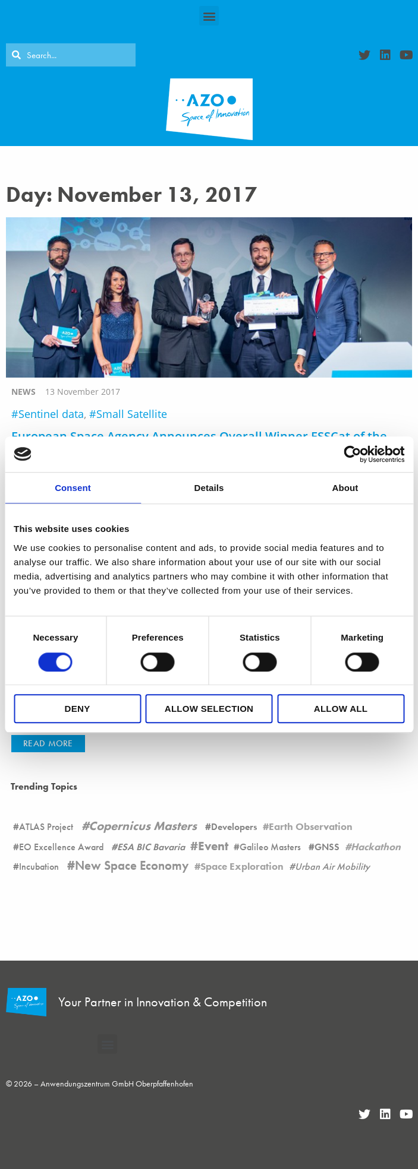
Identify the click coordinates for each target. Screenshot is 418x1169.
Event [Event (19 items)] (213, 846)
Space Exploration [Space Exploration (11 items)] (242, 866)
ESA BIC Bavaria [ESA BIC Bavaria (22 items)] (151, 847)
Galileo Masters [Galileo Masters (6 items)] (270, 847)
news (23, 391)
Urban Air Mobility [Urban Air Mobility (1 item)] (332, 866)
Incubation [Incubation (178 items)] (39, 866)
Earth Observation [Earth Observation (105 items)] (311, 826)
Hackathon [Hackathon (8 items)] (376, 846)
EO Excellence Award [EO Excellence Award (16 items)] (61, 847)
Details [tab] (209, 488)
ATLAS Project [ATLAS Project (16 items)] (46, 826)
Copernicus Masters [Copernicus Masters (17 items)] (143, 826)
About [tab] (345, 488)
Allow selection (209, 709)
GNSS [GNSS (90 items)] (327, 847)
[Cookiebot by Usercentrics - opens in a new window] (352, 454)
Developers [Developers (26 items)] (234, 826)
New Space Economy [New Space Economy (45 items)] (131, 865)
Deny (77, 709)
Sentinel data (51, 414)
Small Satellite (131, 414)
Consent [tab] (73, 488)
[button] (209, 16)
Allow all (340, 709)
